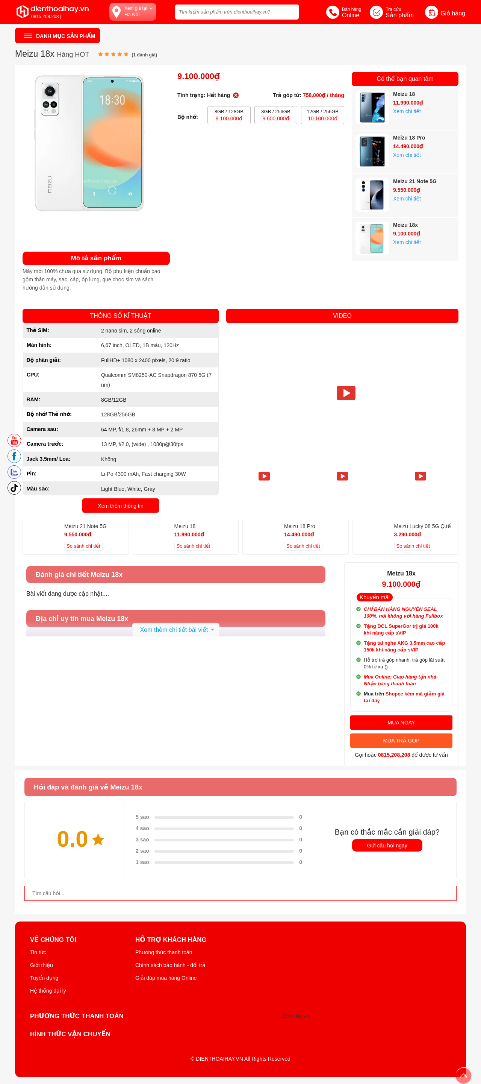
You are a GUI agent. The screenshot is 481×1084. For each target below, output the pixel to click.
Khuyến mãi (375, 597)
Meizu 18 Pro (409, 138)
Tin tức (38, 952)
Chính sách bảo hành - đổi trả (170, 965)
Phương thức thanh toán (163, 952)
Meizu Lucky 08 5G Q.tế (422, 526)
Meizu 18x (405, 225)
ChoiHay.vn (296, 1016)
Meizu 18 (404, 94)
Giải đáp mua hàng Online (166, 978)
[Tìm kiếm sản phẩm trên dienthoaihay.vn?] (237, 12)
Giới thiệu (41, 965)
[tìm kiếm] (291, 11)
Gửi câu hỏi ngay (387, 846)
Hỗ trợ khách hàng (171, 940)
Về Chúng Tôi (53, 940)
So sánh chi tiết (83, 546)
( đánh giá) (144, 55)
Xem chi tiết (407, 111)
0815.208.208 (394, 755)
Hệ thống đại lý (48, 991)
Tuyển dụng (44, 978)
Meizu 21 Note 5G (415, 181)
